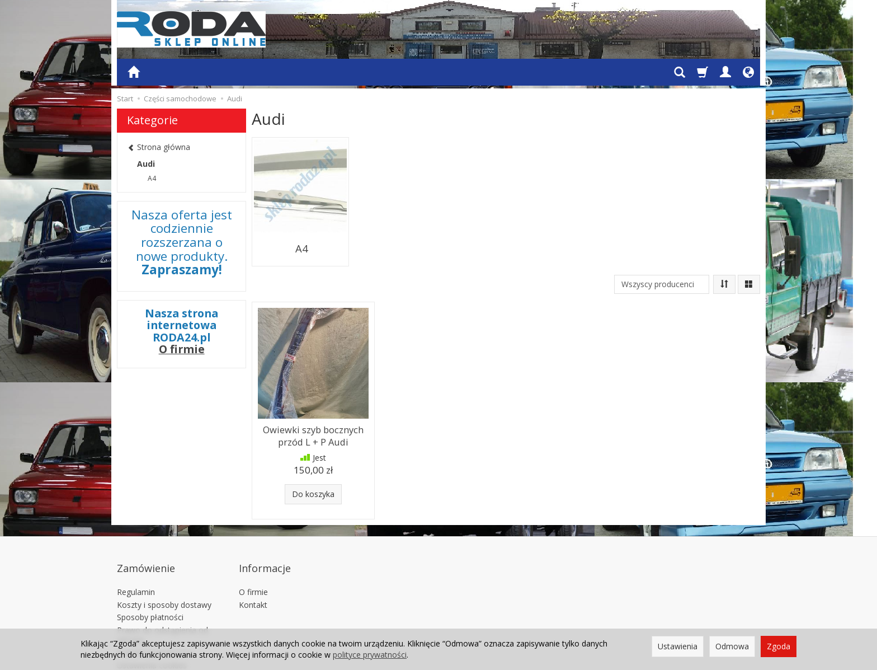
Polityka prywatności (154, 613)
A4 (300, 235)
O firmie (182, 349)
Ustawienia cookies (152, 626)
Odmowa (732, 646)
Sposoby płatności (150, 578)
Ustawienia (677, 646)
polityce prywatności (370, 654)
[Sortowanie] (724, 265)
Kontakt (253, 565)
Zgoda (778, 646)
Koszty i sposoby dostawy (164, 565)
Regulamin (136, 552)
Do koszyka (313, 470)
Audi (146, 163)
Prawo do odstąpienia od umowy (162, 596)
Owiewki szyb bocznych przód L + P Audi (313, 414)
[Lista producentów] (661, 265)
